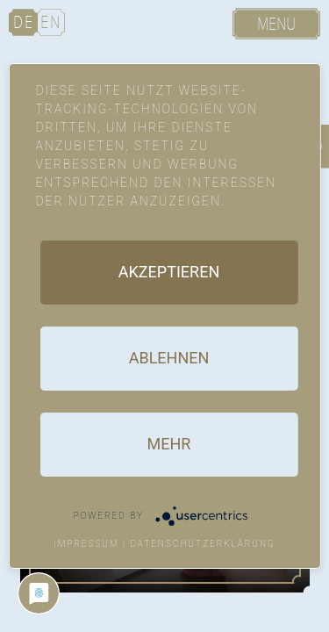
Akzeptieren (168, 271)
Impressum (86, 544)
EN (50, 22)
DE (23, 22)
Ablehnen (169, 357)
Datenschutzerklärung (202, 544)
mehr (169, 443)
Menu (276, 24)
